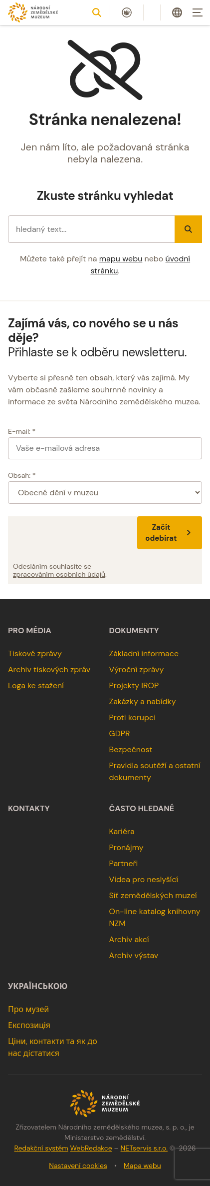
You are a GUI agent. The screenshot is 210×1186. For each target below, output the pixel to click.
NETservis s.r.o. (144, 1148)
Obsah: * (22, 475)
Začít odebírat (169, 532)
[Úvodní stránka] (33, 12)
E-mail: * (21, 431)
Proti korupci (132, 717)
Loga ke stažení (36, 685)
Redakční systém (41, 1148)
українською (37, 987)
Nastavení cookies (78, 1165)
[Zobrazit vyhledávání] (96, 12)
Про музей (28, 1009)
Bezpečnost (131, 749)
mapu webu (121, 258)
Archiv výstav (134, 955)
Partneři (123, 863)
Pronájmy (126, 847)
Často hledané (142, 809)
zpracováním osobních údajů (59, 574)
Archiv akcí (129, 939)
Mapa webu (142, 1165)
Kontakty (29, 809)
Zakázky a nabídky (142, 701)
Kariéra (122, 831)
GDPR (119, 733)
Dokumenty (134, 631)
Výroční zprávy (136, 669)
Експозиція (29, 1025)
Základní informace (144, 653)
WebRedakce (91, 1148)
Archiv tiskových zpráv (49, 669)
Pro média (29, 631)
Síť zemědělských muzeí (153, 895)
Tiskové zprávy (35, 653)
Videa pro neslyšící (144, 879)
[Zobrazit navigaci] (197, 12)
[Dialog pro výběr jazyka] (177, 12)
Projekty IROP (134, 685)
